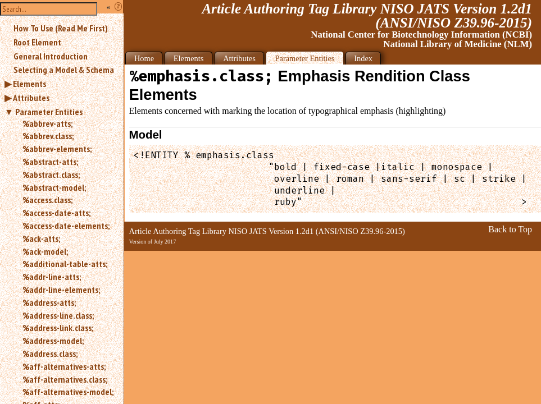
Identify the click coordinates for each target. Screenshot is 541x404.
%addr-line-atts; (51, 276)
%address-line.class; (58, 315)
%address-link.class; (57, 327)
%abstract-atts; (50, 161)
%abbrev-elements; (57, 148)
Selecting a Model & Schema (63, 69)
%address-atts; (49, 302)
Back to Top (510, 229)
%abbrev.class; (48, 135)
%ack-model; (45, 251)
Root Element (37, 42)
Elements (29, 83)
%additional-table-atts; (64, 263)
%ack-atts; (41, 238)
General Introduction (50, 56)
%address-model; (53, 340)
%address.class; (50, 353)
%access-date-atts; (56, 212)
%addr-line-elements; (61, 289)
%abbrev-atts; (47, 123)
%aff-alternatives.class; (64, 379)
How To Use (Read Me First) (60, 28)
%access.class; (47, 199)
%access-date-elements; (66, 225)
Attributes (31, 97)
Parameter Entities (49, 111)
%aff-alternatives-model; (67, 391)
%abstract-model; (54, 187)
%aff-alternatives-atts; (64, 366)
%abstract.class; (51, 174)
